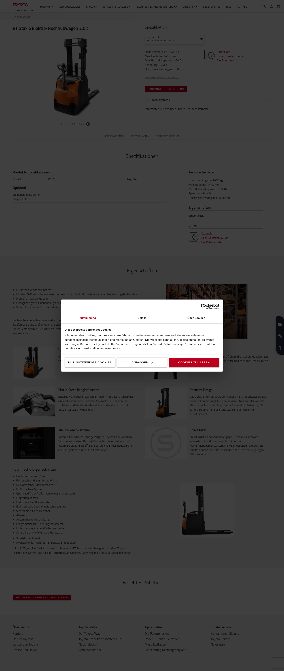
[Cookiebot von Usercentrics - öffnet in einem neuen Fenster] (203, 306)
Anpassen (142, 362)
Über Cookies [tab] (196, 317)
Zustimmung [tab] (88, 317)
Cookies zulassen (194, 362)
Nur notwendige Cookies (90, 362)
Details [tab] (142, 317)
